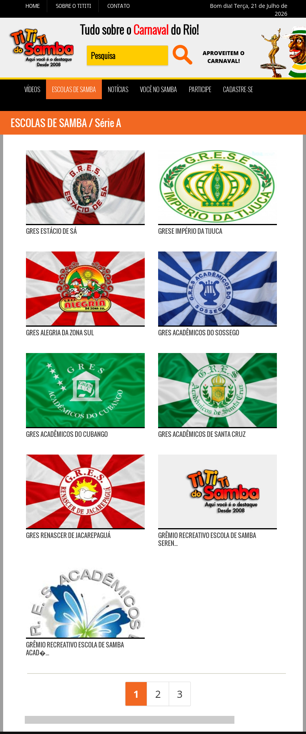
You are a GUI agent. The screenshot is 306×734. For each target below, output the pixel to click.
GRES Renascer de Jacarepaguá (68, 535)
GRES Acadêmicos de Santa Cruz (201, 434)
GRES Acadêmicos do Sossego (198, 332)
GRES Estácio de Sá (51, 231)
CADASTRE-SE (238, 89)
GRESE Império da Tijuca (190, 231)
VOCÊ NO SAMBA (158, 89)
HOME (33, 5)
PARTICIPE (200, 89)
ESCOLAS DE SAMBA (74, 89)
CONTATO (118, 5)
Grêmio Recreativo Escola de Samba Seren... (207, 539)
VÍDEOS (32, 89)
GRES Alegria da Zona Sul (60, 332)
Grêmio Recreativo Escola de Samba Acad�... (75, 648)
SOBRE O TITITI (73, 5)
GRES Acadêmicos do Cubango (67, 434)
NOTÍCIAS (118, 89)
